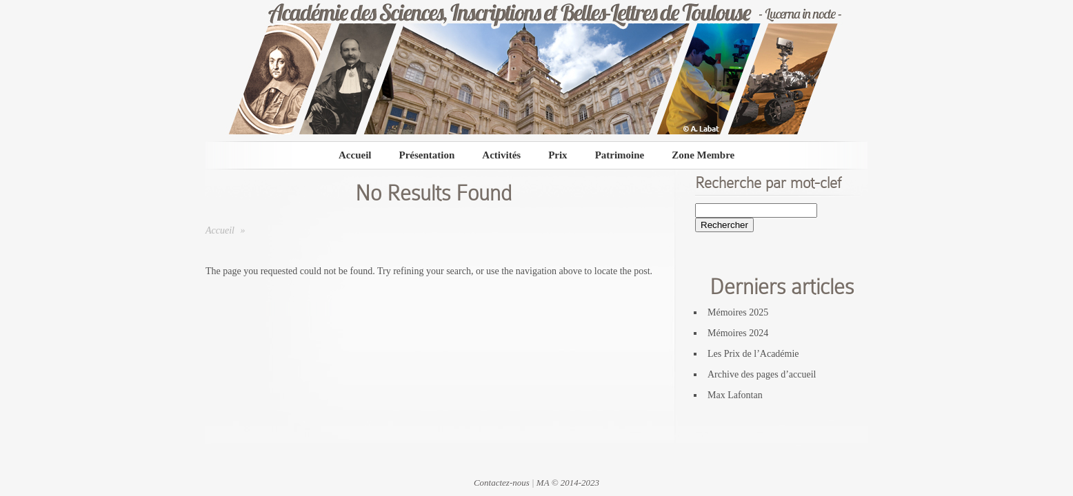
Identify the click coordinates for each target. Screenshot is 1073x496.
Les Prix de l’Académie (753, 354)
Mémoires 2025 (738, 312)
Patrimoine (620, 155)
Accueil (355, 155)
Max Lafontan (735, 395)
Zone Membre (703, 155)
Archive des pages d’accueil (762, 374)
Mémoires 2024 (738, 333)
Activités (501, 155)
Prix (558, 155)
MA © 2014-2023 (567, 482)
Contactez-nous (502, 482)
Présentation (426, 155)
